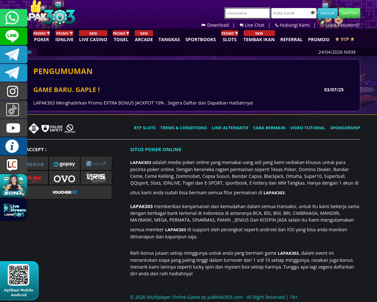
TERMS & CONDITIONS (183, 128)
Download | (220, 25)
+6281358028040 (13, 18)
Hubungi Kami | (298, 25)
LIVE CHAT (13, 164)
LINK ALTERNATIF (230, 128)
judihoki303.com (225, 297)
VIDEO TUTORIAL (307, 128)
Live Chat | (257, 25)
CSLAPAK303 (13, 36)
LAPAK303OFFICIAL (13, 54)
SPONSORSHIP (345, 128)
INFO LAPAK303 (13, 146)
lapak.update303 (13, 91)
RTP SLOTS (145, 128)
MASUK (328, 13)
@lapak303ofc (13, 109)
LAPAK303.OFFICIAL (13, 128)
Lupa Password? (340, 25)
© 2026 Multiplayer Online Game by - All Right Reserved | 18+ (214, 297)
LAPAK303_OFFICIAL (13, 73)
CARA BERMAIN (269, 128)
